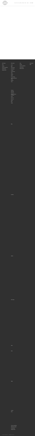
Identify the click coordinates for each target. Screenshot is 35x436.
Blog (30, 64)
